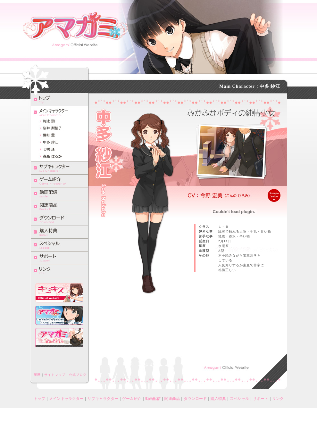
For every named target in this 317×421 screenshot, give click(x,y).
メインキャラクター (66, 398)
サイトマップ (54, 374)
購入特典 (59, 232)
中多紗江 (59, 142)
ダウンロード (59, 219)
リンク (59, 270)
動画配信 (59, 193)
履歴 (37, 374)
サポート (59, 257)
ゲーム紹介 (59, 180)
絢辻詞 (59, 121)
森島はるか (59, 156)
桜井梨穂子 (59, 128)
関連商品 (59, 206)
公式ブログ (78, 374)
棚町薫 (59, 135)
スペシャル (59, 244)
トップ (59, 99)
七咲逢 (59, 149)
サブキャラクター (59, 167)
